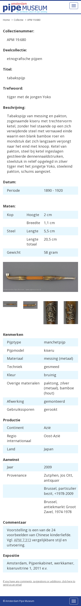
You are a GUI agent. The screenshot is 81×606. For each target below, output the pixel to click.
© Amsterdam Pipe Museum (18, 601)
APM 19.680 (33, 20)
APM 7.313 (22, 540)
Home (6, 20)
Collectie (18, 20)
